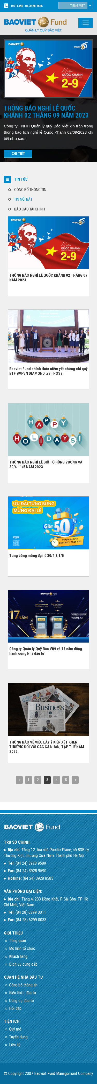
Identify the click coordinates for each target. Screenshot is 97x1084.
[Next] (75, 780)
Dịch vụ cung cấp (23, 964)
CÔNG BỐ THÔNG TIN (30, 189)
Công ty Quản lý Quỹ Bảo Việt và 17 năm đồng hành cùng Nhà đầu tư (45, 651)
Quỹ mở (15, 1029)
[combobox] (75, 5)
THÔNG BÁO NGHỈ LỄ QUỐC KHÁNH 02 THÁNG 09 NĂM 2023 (48, 277)
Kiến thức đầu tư (22, 992)
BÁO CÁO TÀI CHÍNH (29, 209)
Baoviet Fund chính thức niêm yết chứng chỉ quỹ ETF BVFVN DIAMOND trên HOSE (48, 371)
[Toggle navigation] (85, 23)
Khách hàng (18, 956)
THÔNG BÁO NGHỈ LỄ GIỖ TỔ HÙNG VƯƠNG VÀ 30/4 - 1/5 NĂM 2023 (45, 464)
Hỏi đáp (15, 1008)
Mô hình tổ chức (22, 948)
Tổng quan (17, 940)
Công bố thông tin (23, 985)
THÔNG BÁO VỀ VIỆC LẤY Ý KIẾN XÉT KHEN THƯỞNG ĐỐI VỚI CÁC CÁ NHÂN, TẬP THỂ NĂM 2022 (46, 747)
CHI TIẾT (18, 154)
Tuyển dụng (18, 1036)
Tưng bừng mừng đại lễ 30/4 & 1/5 (36, 555)
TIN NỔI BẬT (23, 199)
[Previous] (19, 780)
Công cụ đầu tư (21, 1000)
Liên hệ (15, 1044)
